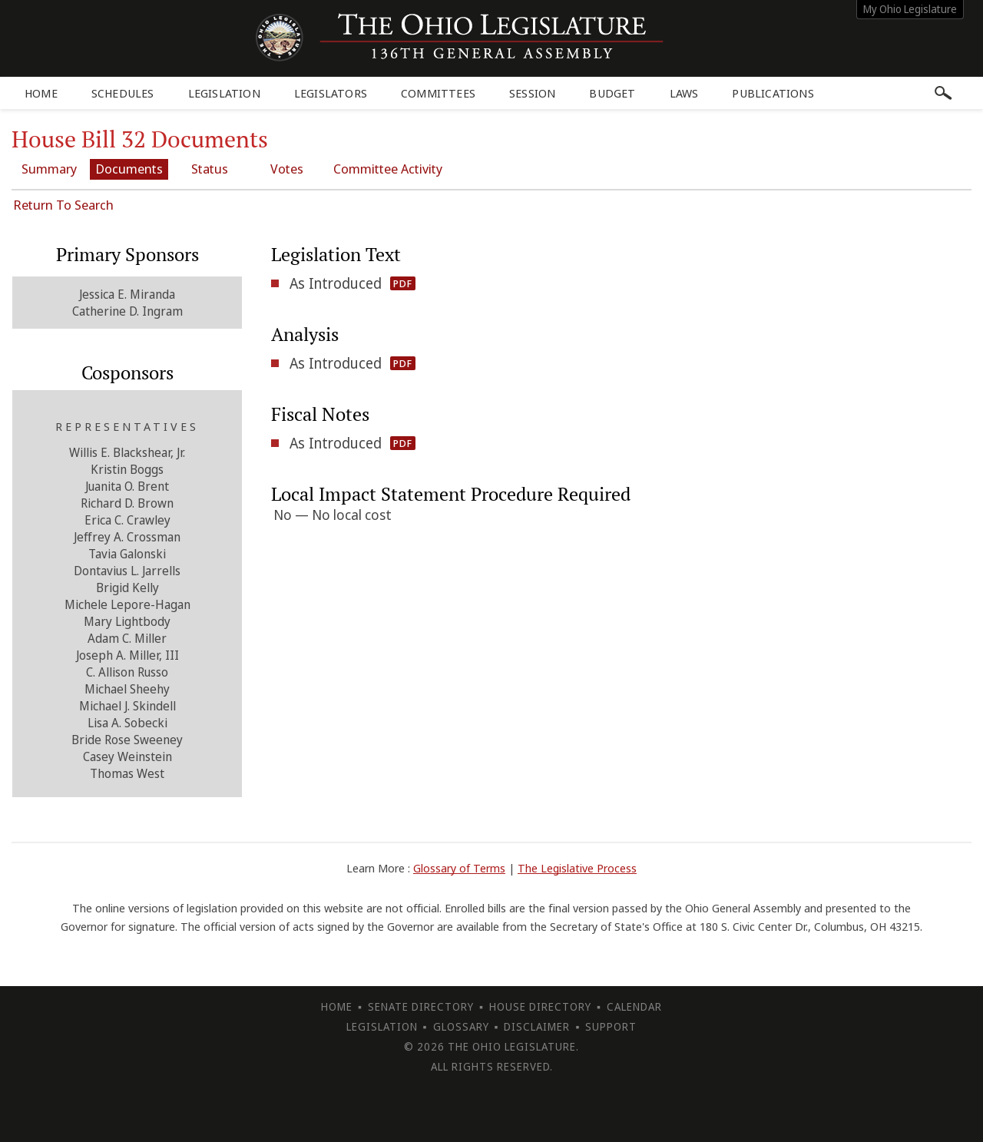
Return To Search (63, 204)
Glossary (461, 1025)
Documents (134, 168)
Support (611, 1025)
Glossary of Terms (459, 867)
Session (532, 93)
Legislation (224, 93)
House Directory (540, 1005)
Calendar (634, 1005)
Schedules (122, 93)
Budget (612, 93)
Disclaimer (537, 1025)
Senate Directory (421, 1005)
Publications (772, 93)
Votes (299, 168)
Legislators (330, 93)
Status (217, 168)
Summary (51, 168)
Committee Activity (403, 168)
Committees (438, 93)
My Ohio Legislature (910, 9)
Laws (684, 93)
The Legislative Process (577, 867)
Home (41, 93)
